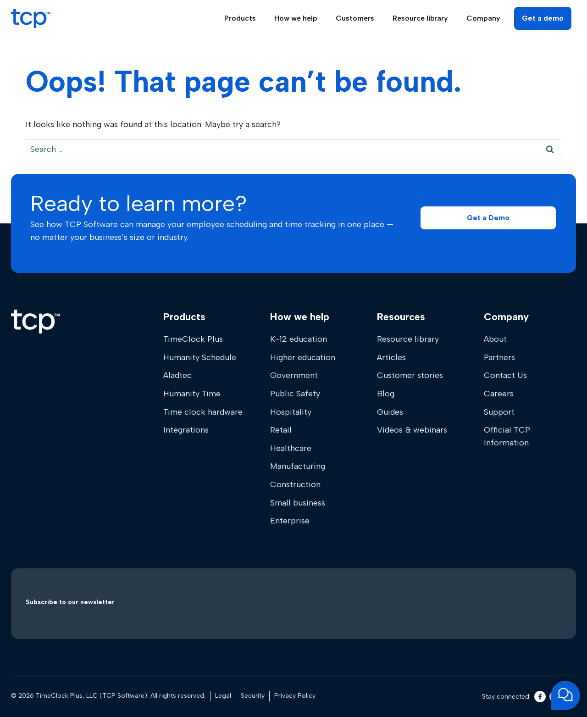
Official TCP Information (507, 436)
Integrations (186, 430)
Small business (297, 503)
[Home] (35, 321)
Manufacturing (297, 466)
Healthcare (290, 448)
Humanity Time (192, 394)
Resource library (408, 339)
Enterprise (290, 521)
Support (499, 412)
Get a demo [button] (543, 18)
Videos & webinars (412, 430)
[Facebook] (540, 696)
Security (253, 696)
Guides (390, 412)
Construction (295, 484)
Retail (281, 430)
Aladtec (177, 375)
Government (294, 375)
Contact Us (505, 375)
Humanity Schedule (199, 357)
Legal (223, 696)
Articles (391, 357)
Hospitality (290, 412)
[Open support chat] (565, 695)
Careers (499, 394)
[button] (488, 217)
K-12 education (298, 339)
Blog (385, 394)
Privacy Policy (295, 696)
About (495, 339)
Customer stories (410, 375)
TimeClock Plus (193, 339)
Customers (355, 18)
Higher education (302, 357)
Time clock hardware (203, 412)
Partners (499, 357)
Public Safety (295, 394)
